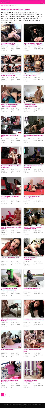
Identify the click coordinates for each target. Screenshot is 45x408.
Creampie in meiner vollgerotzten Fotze (30, 105)
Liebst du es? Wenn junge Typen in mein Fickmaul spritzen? (9, 106)
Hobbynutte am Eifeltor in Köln (9, 136)
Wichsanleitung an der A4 (32, 288)
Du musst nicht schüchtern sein (34, 319)
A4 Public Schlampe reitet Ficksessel (9, 381)
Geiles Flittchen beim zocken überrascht (33, 167)
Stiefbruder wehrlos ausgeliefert (30, 381)
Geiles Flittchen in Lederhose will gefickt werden (33, 228)
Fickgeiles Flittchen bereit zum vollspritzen (11, 167)
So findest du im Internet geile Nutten (11, 228)
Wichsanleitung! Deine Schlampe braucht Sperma (9, 44)
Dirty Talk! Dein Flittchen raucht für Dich (32, 197)
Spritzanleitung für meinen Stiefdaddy (9, 197)
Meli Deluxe (4, 5)
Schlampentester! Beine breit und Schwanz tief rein (10, 75)
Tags (19, 406)
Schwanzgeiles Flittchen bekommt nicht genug (9, 289)
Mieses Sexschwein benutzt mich (32, 350)
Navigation (5, 2)
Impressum (24, 406)
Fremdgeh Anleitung (7, 350)
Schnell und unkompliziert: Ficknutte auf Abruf (32, 75)
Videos (9, 5)
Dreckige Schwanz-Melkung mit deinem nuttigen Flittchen (33, 44)
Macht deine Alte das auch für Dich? (33, 136)
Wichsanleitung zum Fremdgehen (30, 258)
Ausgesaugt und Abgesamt (10, 258)
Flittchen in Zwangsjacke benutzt (9, 320)
